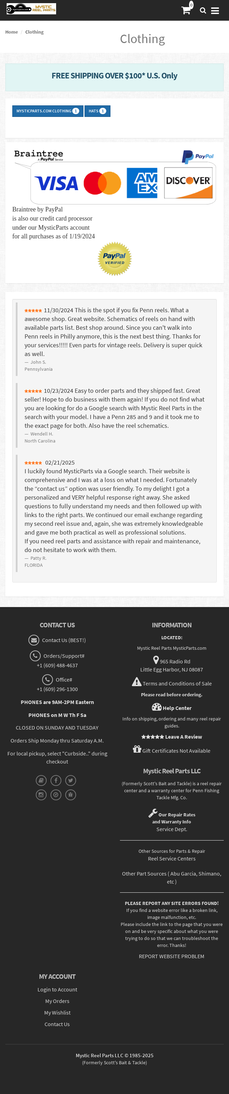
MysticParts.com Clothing (47, 111)
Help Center (177, 707)
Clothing (34, 32)
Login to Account (57, 989)
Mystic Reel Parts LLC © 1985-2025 (115, 1055)
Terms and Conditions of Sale (177, 683)
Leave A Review (183, 736)
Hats (97, 111)
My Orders (57, 1000)
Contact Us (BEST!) (63, 639)
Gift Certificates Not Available (176, 750)
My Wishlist (57, 1012)
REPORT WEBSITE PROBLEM (171, 956)
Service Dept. (171, 828)
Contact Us (57, 1023)
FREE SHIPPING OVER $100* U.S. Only (114, 75)
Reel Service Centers (172, 858)
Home (11, 32)
